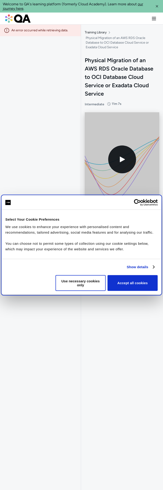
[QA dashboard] (18, 19)
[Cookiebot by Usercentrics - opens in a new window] (137, 202)
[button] (157, 6)
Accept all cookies (132, 283)
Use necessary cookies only (80, 283)
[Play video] (122, 159)
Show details (137, 267)
